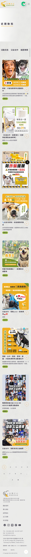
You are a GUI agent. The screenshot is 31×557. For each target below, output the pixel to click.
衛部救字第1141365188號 (13, 500)
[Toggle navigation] (28, 4)
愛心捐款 (5, 509)
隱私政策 (5, 549)
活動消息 (5, 50)
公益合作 (14, 50)
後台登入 (13, 549)
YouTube (19, 525)
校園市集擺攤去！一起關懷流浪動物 (13, 270)
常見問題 (5, 520)
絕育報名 (5, 513)
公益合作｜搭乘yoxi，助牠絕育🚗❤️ (13, 313)
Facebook (4, 525)
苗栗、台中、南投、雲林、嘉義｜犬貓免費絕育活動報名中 (13, 357)
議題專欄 (24, 50)
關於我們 (5, 505)
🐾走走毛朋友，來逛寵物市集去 (13, 223)
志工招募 (5, 516)
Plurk (15, 525)
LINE (12, 525)
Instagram (8, 525)
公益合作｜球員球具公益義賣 (13, 448)
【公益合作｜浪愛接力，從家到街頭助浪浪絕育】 (13, 136)
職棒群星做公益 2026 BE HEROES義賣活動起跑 (11, 404)
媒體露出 (5, 411)
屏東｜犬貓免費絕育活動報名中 (13, 89)
